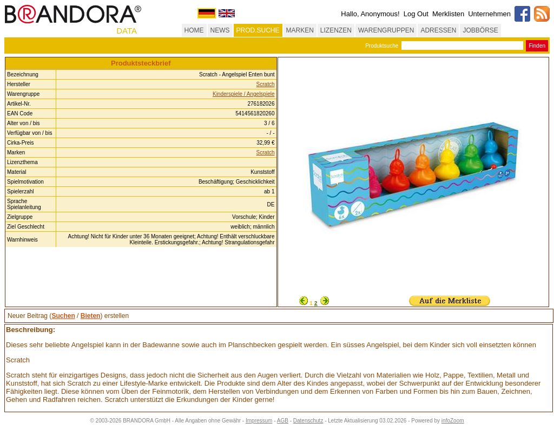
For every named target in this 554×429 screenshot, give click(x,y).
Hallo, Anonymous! (370, 14)
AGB (282, 421)
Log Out (416, 14)
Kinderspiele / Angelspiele (244, 94)
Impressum (259, 421)
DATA (126, 30)
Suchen (63, 316)
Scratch (265, 84)
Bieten (91, 316)
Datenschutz (308, 421)
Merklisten (448, 14)
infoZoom (452, 421)
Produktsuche (381, 46)
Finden (537, 46)
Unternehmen (489, 14)
